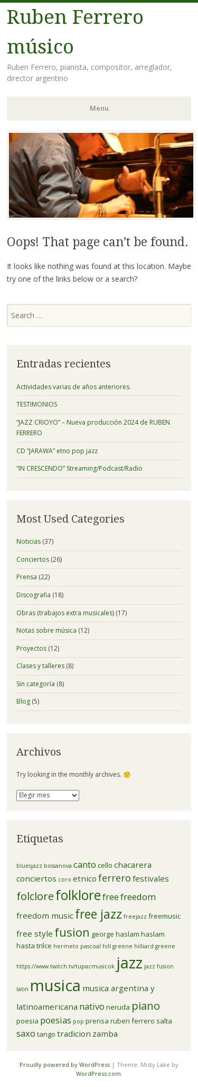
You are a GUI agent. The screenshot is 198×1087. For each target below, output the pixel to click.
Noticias (28, 541)
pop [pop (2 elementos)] (78, 1021)
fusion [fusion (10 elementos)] (72, 932)
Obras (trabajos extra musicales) (65, 612)
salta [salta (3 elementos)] (164, 1021)
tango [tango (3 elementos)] (46, 1034)
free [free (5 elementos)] (110, 897)
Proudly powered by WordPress (65, 1064)
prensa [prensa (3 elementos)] (97, 1021)
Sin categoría (35, 683)
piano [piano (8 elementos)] (145, 1005)
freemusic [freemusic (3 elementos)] (164, 916)
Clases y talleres (40, 665)
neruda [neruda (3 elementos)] (118, 1007)
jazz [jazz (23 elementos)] (129, 962)
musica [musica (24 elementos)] (55, 985)
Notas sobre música (46, 630)
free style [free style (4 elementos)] (34, 933)
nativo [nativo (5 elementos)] (92, 1006)
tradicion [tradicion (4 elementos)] (74, 1033)
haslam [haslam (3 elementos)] (153, 934)
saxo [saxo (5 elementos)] (25, 1033)
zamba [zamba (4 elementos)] (105, 1033)
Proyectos (31, 648)
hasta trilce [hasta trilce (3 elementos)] (34, 945)
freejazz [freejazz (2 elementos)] (135, 916)
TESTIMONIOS (36, 404)
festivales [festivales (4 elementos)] (151, 878)
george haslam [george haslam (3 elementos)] (115, 934)
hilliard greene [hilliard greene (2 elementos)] (154, 946)
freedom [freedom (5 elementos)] (138, 897)
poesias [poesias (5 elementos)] (55, 1020)
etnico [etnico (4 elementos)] (85, 878)
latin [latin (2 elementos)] (22, 989)
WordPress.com (98, 1073)
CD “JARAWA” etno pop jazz (57, 450)
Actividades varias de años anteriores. (73, 386)
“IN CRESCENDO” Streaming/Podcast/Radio (79, 468)
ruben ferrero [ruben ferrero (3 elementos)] (132, 1021)
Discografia (33, 594)
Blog (23, 701)
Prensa (26, 576)
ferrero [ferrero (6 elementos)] (114, 878)
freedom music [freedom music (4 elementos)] (44, 915)
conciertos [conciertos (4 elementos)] (36, 878)
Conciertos (32, 559)
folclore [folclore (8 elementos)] (35, 895)
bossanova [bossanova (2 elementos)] (58, 865)
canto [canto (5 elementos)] (84, 864)
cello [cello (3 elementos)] (105, 865)
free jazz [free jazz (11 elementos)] (98, 914)
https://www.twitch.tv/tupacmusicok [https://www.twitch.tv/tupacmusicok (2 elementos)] (65, 966)
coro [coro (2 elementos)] (64, 879)
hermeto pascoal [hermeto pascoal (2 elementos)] (77, 946)
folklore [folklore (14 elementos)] (78, 895)
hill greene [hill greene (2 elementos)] (117, 946)
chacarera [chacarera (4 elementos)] (133, 864)
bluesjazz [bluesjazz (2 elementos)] (29, 865)
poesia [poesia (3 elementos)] (27, 1021)
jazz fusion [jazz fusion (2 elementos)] (159, 966)
